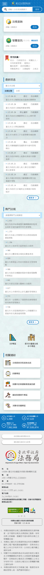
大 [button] (24, 516)
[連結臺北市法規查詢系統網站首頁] (21, 3)
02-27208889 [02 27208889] (20, 478)
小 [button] (19, 516)
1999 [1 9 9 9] (4, 478)
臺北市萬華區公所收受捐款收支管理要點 (21, 263)
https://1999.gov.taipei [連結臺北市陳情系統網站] (12, 490)
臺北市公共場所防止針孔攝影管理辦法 (21, 292)
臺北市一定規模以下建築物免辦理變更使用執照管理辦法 (21, 301)
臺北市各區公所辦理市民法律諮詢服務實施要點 (21, 236)
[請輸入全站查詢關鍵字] (20, 9)
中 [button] (22, 516)
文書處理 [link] (26, 69)
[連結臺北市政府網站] (32, 511)
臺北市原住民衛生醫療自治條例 (18, 284)
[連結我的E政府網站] (26, 510)
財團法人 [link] (32, 60)
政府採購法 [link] (25, 66)
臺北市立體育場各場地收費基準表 (19, 254)
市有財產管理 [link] (15, 63)
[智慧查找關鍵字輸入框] (18, 45)
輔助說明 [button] (34, 40)
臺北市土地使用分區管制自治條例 (19, 246)
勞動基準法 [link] (14, 69)
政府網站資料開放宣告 (22, 436)
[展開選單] (5, 4)
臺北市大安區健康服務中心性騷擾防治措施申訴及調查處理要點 (21, 312)
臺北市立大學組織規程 (15, 127)
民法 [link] (12, 60)
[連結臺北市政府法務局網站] (22, 456)
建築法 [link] (27, 63)
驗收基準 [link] (14, 66)
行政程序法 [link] (21, 60)
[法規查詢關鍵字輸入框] (18, 27)
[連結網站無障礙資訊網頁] (15, 510)
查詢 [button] (35, 27)
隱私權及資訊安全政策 (22, 442)
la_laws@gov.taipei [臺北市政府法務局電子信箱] (10, 496)
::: (1, 14)
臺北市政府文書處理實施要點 (18, 108)
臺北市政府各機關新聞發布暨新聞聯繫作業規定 (21, 274)
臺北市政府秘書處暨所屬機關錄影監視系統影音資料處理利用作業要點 (21, 225)
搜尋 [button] (37, 9)
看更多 (31, 198)
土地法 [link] (35, 69)
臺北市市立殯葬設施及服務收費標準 (21, 100)
